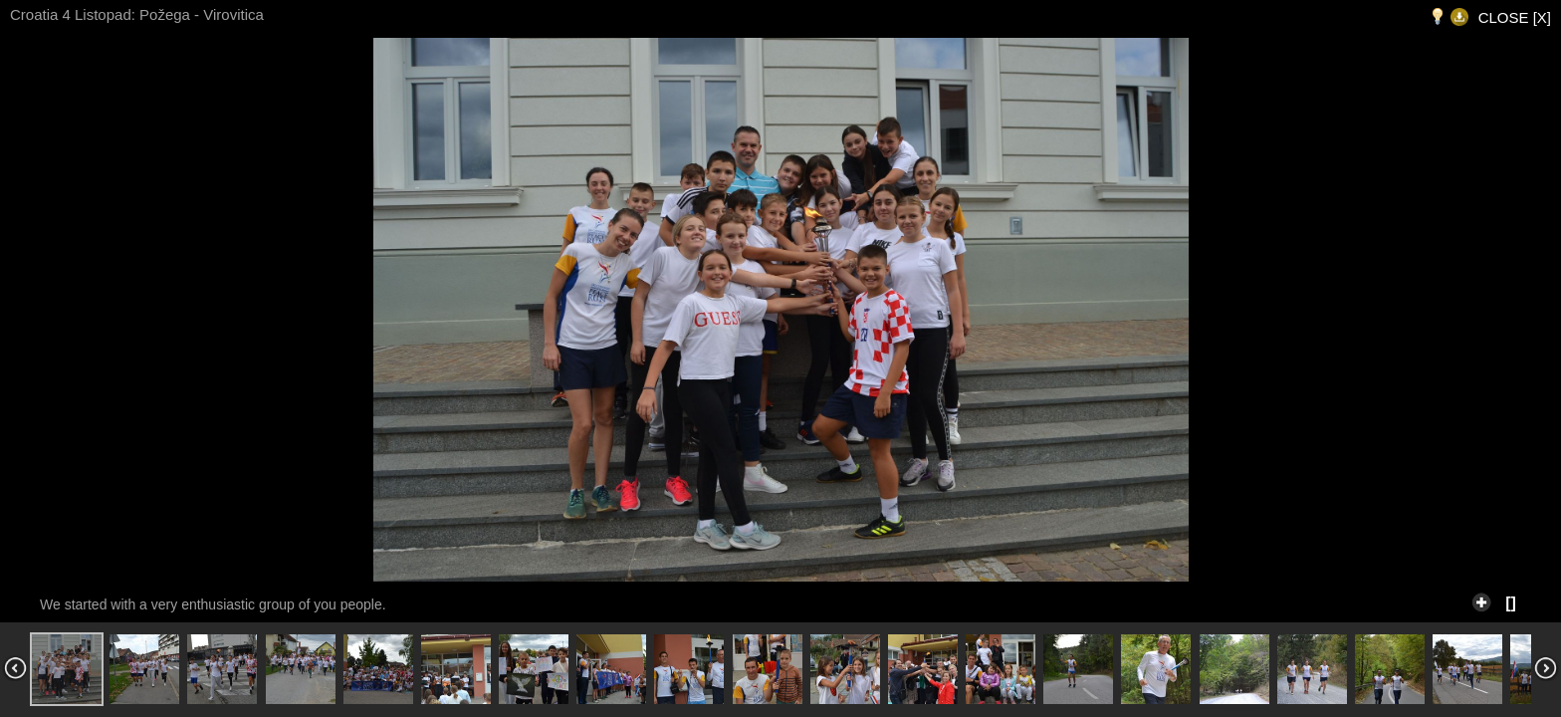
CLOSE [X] (1514, 17)
